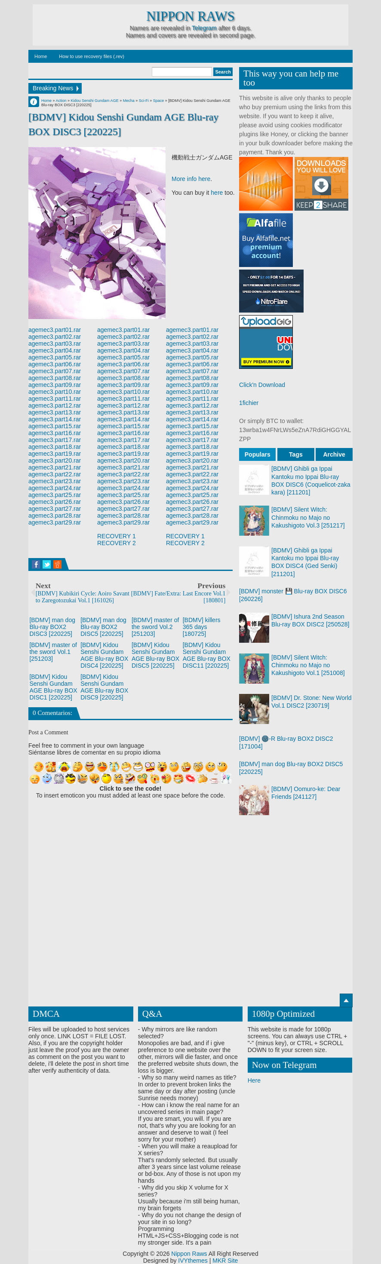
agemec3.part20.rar (54, 460)
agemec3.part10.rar (54, 391)
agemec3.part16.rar (54, 433)
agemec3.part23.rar (54, 481)
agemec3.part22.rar (54, 474)
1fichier (248, 402)
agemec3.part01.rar (54, 329)
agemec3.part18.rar (54, 446)
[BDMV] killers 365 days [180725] (202, 627)
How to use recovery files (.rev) (91, 56)
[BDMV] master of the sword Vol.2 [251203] (155, 627)
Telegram (204, 28)
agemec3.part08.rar (54, 377)
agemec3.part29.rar (54, 522)
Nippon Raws (190, 16)
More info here (191, 178)
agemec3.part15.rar (54, 426)
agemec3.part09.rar (54, 384)
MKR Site (225, 1260)
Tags (296, 454)
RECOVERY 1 (116, 536)
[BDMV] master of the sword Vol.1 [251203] (53, 651)
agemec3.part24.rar (54, 488)
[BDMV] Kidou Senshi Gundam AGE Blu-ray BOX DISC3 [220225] (123, 124)
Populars (257, 454)
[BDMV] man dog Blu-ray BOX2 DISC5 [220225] (103, 627)
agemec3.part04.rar (54, 350)
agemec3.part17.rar (54, 439)
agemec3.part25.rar (54, 494)
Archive (334, 454)
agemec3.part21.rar (54, 467)
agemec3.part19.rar (54, 453)
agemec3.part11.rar (54, 398)
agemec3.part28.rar (54, 515)
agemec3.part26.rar (54, 501)
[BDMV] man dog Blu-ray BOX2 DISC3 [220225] (52, 627)
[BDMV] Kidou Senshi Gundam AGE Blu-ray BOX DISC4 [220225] (104, 655)
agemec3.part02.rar (54, 336)
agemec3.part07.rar (54, 371)
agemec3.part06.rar (54, 364)
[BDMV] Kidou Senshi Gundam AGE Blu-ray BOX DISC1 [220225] (53, 687)
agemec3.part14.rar (54, 419)
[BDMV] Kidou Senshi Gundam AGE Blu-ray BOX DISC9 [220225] (104, 687)
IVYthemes (192, 1260)
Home (40, 56)
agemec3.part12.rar (54, 405)
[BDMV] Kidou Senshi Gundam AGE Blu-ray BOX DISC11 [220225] (206, 655)
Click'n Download (262, 384)
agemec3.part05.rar (54, 357)
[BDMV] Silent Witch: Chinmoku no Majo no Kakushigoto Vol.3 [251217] (307, 517)
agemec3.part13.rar (54, 412)
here (217, 192)
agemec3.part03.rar (54, 343)
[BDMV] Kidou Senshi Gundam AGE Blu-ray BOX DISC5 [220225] (155, 655)
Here (254, 1080)
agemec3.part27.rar (54, 508)
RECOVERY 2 (116, 543)
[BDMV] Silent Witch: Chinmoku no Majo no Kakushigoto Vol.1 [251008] (307, 665)
